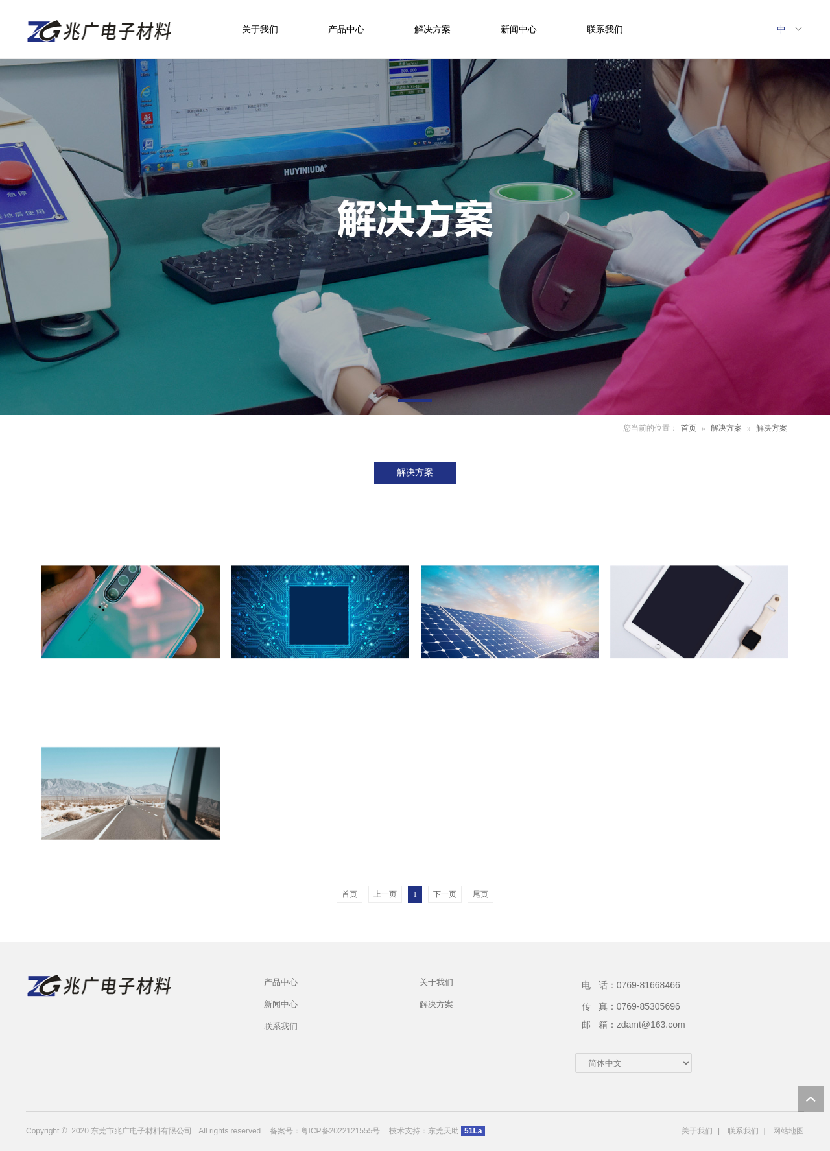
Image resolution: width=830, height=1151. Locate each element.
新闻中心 (519, 29)
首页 (688, 428)
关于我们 (260, 29)
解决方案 (432, 29)
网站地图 (788, 1130)
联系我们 (605, 29)
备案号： (285, 1130)
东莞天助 (443, 1130)
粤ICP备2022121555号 (341, 1130)
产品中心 (346, 29)
